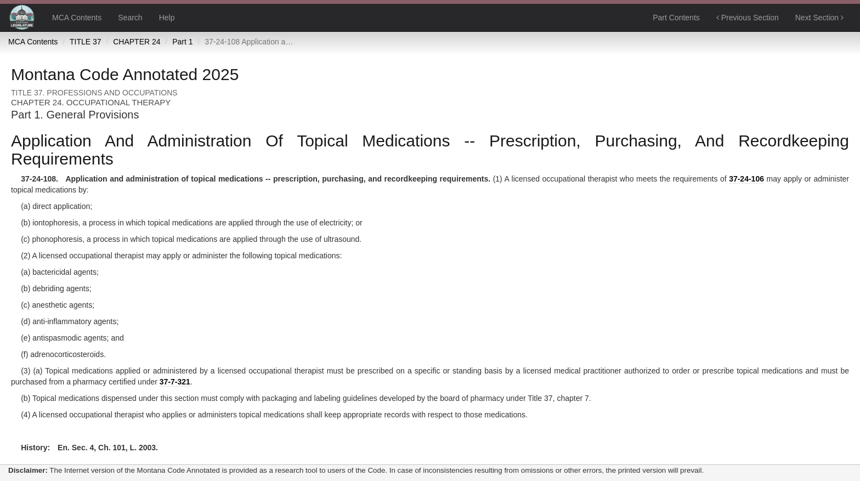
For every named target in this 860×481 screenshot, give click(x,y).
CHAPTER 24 (136, 41)
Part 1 (182, 41)
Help (167, 17)
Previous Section (747, 17)
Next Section (819, 17)
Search (130, 17)
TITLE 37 (85, 41)
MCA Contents (76, 17)
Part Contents (676, 17)
